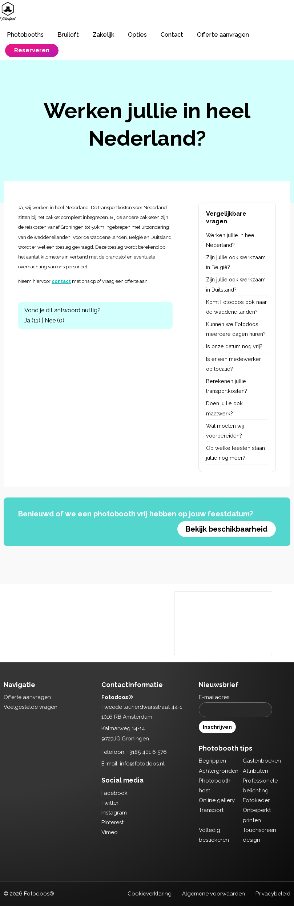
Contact (172, 34)
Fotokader (256, 800)
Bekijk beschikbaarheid (226, 529)
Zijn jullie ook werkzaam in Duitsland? (236, 284)
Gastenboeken (262, 760)
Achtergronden (218, 771)
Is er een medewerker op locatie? (233, 364)
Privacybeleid (272, 893)
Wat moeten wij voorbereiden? (225, 431)
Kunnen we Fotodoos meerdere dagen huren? (236, 329)
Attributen (255, 771)
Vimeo (109, 832)
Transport (211, 810)
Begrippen (212, 760)
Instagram (114, 812)
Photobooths (25, 34)
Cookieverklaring (150, 893)
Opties (137, 34)
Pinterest (112, 822)
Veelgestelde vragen (30, 707)
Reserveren (31, 50)
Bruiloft (68, 34)
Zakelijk (103, 34)
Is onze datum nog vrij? (234, 346)
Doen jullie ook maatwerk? (224, 408)
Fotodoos (8, 11)
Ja (27, 320)
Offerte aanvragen (223, 34)
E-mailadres (214, 697)
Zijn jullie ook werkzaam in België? (236, 262)
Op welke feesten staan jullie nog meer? (235, 453)
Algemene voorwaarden (213, 893)
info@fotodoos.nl (142, 763)
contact (61, 281)
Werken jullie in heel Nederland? (231, 240)
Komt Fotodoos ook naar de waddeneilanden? (236, 307)
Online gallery (217, 800)
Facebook (114, 793)
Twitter (109, 803)
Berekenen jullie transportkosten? (226, 386)
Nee (50, 320)
